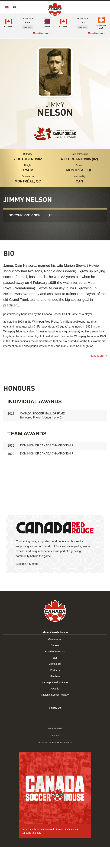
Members (55, 676)
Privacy (55, 735)
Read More (97, 355)
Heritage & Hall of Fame (55, 683)
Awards (55, 689)
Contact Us (55, 664)
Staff (55, 658)
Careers (55, 645)
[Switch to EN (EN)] (7, 7)
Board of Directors (55, 652)
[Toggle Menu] (104, 7)
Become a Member (27, 564)
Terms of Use (55, 728)
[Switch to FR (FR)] (14, 7)
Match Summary (40, 33)
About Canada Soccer (55, 632)
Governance (55, 639)
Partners (55, 670)
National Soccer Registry (55, 695)
